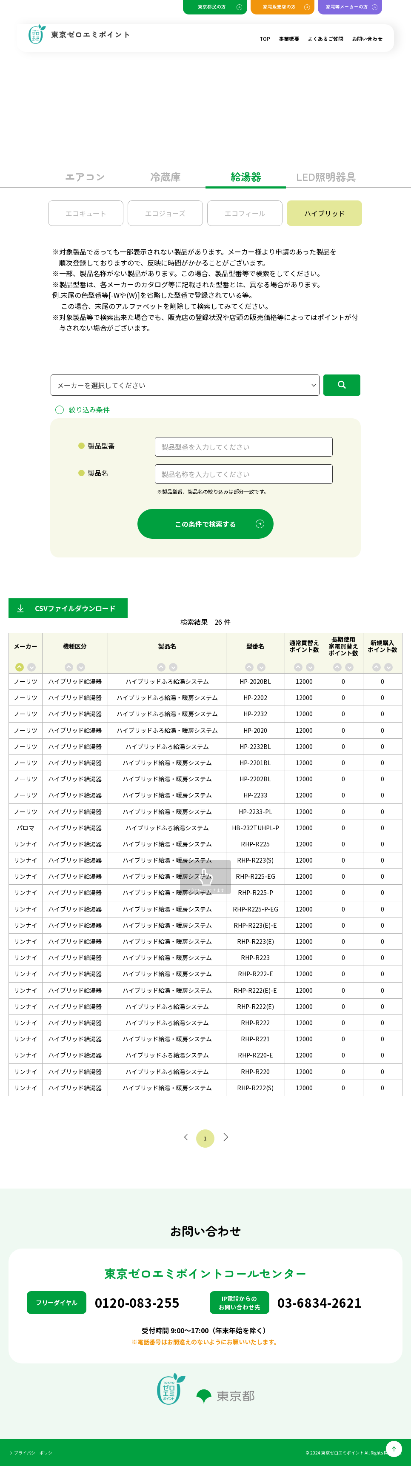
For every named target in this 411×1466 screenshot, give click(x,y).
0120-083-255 (137, 1302)
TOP (265, 38)
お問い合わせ (367, 38)
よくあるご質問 (325, 38)
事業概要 (289, 38)
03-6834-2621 (319, 1302)
